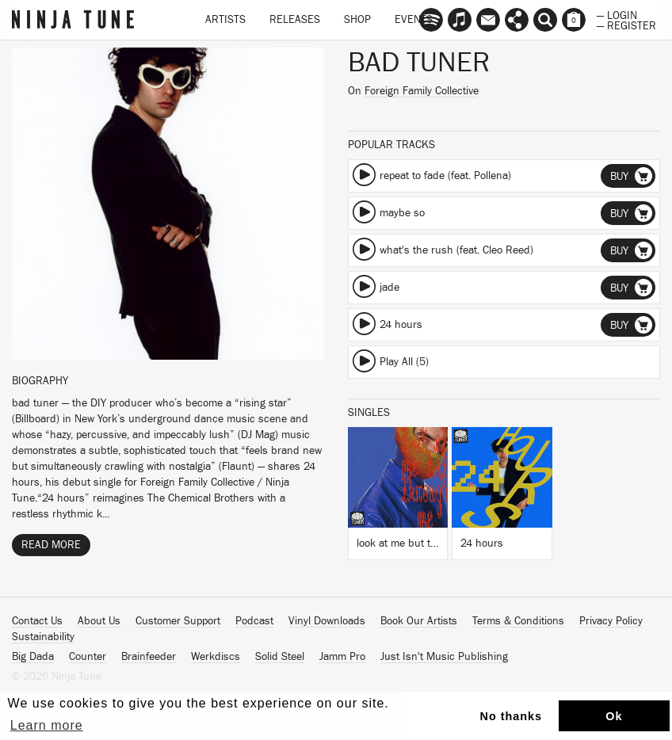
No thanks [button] (511, 716)
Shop (357, 19)
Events (414, 19)
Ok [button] (613, 716)
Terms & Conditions (518, 621)
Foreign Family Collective (422, 91)
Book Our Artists (418, 621)
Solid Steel (279, 656)
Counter (87, 656)
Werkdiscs (215, 656)
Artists (225, 19)
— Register (626, 25)
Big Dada (33, 656)
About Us (99, 621)
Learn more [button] (46, 725)
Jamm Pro (342, 656)
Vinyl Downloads (326, 621)
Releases (294, 19)
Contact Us (37, 621)
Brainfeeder (148, 656)
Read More (51, 545)
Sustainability (43, 637)
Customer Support (178, 621)
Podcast (254, 621)
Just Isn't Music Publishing (444, 656)
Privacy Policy (611, 621)
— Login (617, 14)
